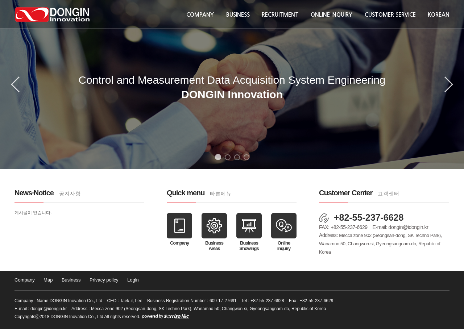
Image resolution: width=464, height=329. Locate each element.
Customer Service (390, 14)
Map (48, 280)
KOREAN (439, 14)
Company (200, 14)
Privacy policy (104, 280)
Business (238, 14)
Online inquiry (331, 14)
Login (133, 280)
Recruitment (280, 14)
